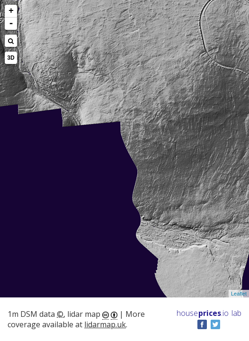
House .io (203, 313)
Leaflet (239, 293)
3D (10, 57)
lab (236, 313)
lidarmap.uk (105, 324)
